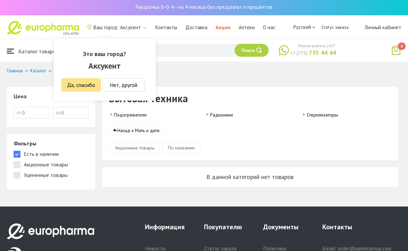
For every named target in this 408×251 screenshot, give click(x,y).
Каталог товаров (32, 51)
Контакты (166, 27)
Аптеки (247, 27)
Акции (223, 27)
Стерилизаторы (322, 115)
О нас (269, 27)
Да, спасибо (81, 85)
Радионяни (221, 115)
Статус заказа (334, 27)
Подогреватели (130, 115)
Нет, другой (123, 85)
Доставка (196, 27)
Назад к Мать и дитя (138, 130)
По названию (181, 148)
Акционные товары (134, 148)
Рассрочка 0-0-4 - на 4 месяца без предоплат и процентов (204, 6)
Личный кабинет (382, 27)
